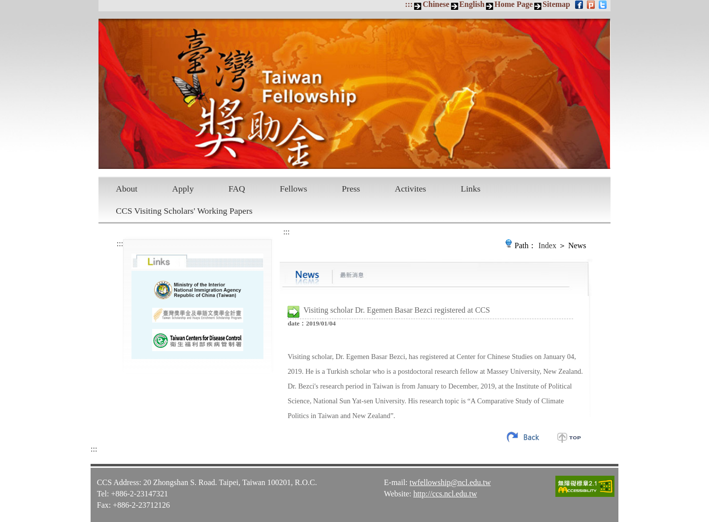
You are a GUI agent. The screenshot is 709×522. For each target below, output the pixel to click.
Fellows (293, 189)
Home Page (513, 4)
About (126, 189)
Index (547, 245)
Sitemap (556, 4)
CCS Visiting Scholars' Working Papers (184, 211)
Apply (183, 189)
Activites (410, 189)
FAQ (236, 189)
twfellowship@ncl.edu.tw (450, 482)
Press (351, 189)
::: (409, 4)
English (472, 4)
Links (471, 189)
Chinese (435, 4)
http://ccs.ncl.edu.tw (445, 493)
